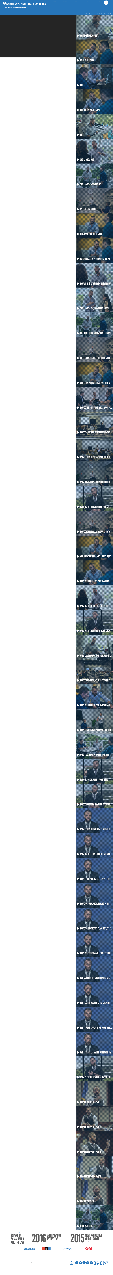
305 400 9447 (101, 1262)
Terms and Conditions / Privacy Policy (24, 1262)
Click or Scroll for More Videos (96, 13)
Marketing (43, 1)
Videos (64, 1)
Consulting (54, 1)
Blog (86, 1)
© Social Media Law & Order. (11, 1262)
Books (75, 1)
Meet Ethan (97, 1)
